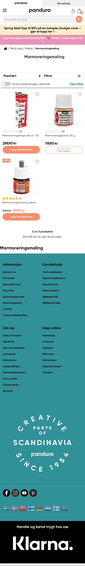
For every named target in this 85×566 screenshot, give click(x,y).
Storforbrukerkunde (13, 296)
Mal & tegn (16, 48)
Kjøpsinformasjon (52, 366)
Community (9, 354)
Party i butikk (10, 378)
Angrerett (47, 347)
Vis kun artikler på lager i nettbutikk (31, 84)
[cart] (79, 11)
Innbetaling (48, 335)
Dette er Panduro (12, 335)
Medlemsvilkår (50, 296)
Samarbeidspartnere (14, 372)
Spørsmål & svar (12, 284)
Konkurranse (10, 360)
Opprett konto (50, 284)
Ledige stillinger (11, 366)
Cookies (7, 309)
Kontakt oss (9, 272)
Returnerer (48, 354)
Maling (28, 48)
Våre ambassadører (14, 347)
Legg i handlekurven (21, 149)
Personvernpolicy (12, 302)
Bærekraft (8, 341)
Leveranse (48, 341)
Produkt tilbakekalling (15, 315)
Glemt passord (50, 290)
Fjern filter (77, 84)
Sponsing (8, 390)
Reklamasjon (49, 360)
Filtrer (48, 75)
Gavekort (47, 372)
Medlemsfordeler (51, 302)
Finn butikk (9, 278)
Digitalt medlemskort (54, 278)
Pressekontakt (11, 384)
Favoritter (8, 290)
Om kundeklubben (52, 272)
